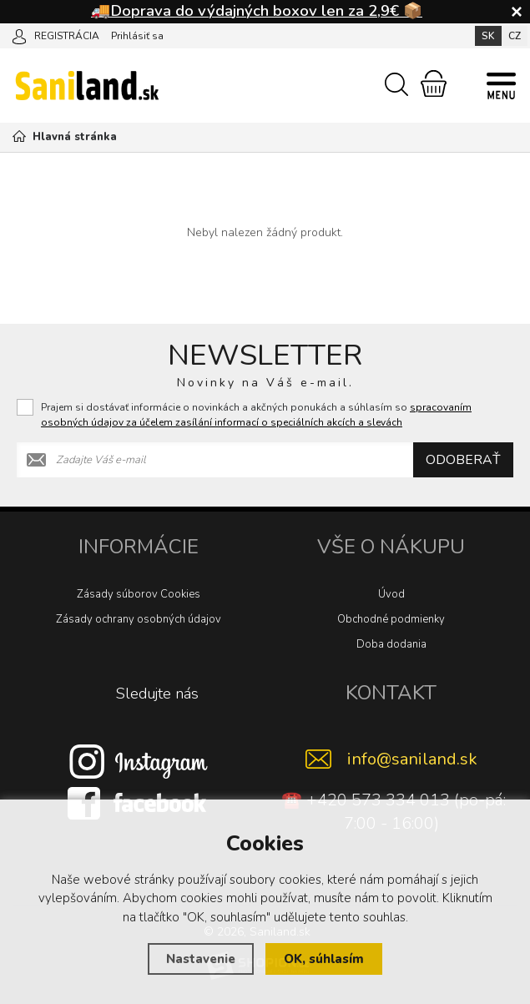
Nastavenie (200, 959)
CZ (514, 36)
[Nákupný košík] (434, 83)
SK (488, 36)
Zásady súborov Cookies (138, 594)
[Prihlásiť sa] (19, 35)
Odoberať (463, 460)
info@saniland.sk (412, 759)
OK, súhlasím (324, 959)
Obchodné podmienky (391, 619)
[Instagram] (138, 761)
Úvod (391, 594)
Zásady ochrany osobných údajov (138, 619)
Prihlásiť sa (137, 36)
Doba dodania (391, 644)
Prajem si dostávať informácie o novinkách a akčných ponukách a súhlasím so (256, 415)
